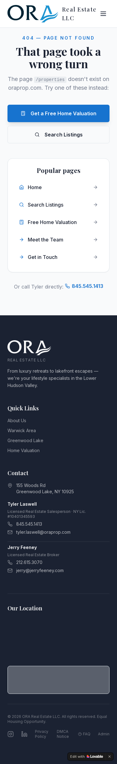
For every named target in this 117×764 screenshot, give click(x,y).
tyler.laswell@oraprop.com (39, 532)
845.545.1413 (84, 286)
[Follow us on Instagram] (10, 734)
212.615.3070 (24, 562)
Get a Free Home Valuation (58, 113)
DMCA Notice (63, 734)
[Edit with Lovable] (86, 756)
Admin (104, 734)
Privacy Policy (41, 734)
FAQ (84, 734)
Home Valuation (23, 450)
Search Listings (59, 134)
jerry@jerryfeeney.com (35, 570)
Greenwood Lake (25, 440)
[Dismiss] (109, 756)
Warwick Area (21, 430)
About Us (16, 420)
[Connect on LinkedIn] (24, 734)
